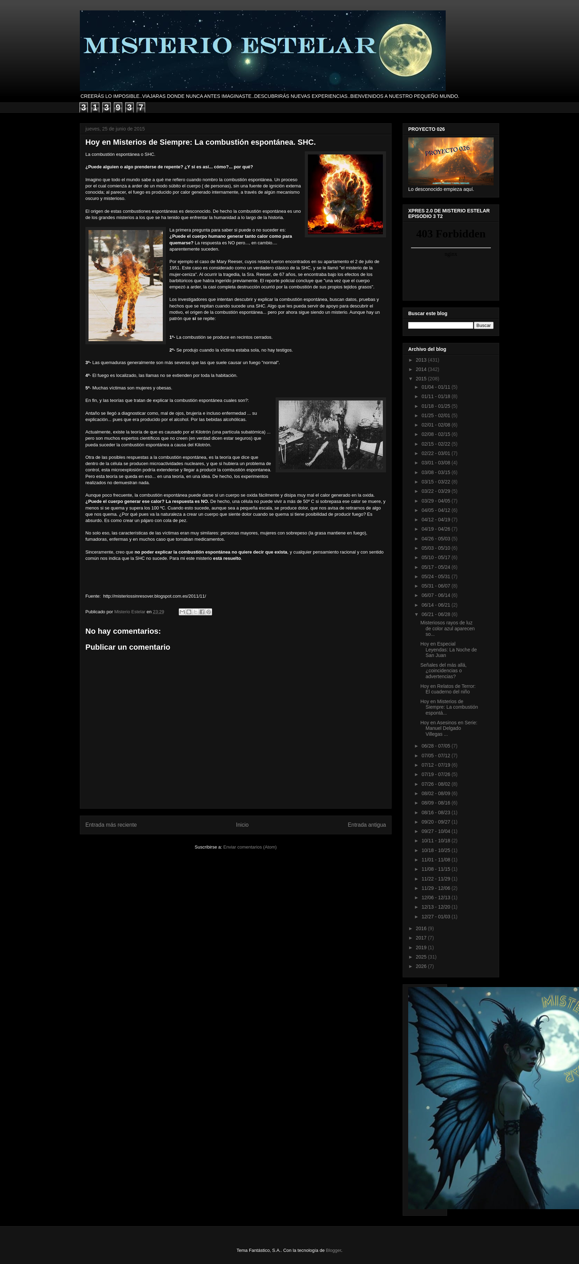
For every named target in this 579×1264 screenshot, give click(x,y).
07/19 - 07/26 (436, 774)
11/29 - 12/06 (436, 888)
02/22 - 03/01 (436, 453)
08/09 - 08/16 (436, 803)
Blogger (333, 1250)
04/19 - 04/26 (436, 529)
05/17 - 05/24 (436, 567)
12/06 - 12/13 (436, 897)
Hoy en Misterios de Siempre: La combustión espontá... (449, 707)
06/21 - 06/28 (436, 614)
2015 (422, 378)
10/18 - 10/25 (436, 850)
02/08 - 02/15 (436, 434)
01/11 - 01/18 (436, 396)
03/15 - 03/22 (436, 481)
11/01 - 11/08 (436, 859)
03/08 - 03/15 (436, 472)
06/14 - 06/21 (436, 605)
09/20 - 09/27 (436, 822)
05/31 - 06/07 (436, 586)
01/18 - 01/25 (436, 406)
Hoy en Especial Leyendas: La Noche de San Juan (448, 649)
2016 (422, 928)
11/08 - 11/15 (436, 869)
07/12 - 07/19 (436, 765)
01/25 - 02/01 (436, 415)
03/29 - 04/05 (436, 501)
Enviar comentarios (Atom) (250, 847)
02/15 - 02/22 (436, 444)
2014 (422, 369)
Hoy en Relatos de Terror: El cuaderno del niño (448, 689)
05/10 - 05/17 (436, 557)
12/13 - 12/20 (436, 907)
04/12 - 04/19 (436, 519)
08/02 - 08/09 (436, 793)
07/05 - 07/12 (436, 755)
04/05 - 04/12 (436, 510)
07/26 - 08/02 (436, 784)
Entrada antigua (367, 825)
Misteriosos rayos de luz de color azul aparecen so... (447, 628)
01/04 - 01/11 (436, 387)
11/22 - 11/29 (436, 879)
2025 (422, 957)
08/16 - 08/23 (436, 812)
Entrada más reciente (111, 825)
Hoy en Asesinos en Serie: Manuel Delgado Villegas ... (448, 728)
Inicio (242, 825)
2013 (422, 360)
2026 (422, 966)
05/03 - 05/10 (436, 548)
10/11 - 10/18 (436, 840)
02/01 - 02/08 (436, 425)
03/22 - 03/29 (436, 491)
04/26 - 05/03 (436, 538)
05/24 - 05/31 (436, 576)
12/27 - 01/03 (436, 916)
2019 (422, 947)
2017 (422, 938)
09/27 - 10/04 (436, 831)
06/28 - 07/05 (436, 746)
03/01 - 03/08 (436, 462)
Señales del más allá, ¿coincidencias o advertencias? (443, 671)
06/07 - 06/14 (436, 595)
